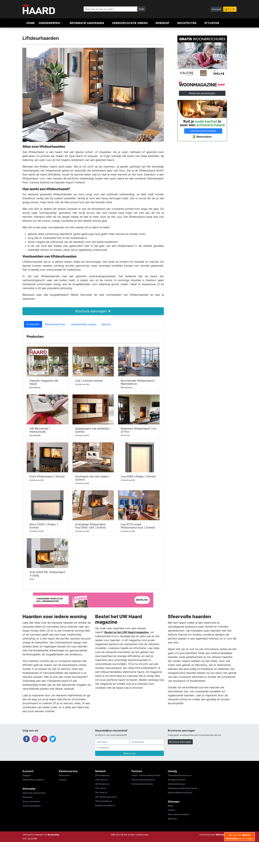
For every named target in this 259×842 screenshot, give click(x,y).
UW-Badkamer (102, 775)
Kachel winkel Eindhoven (143, 779)
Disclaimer (27, 797)
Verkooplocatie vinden (130, 23)
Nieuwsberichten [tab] (55, 324)
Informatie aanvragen (87, 23)
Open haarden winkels (178, 814)
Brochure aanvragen (180, 741)
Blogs (170, 806)
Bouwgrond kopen (176, 779)
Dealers (171, 810)
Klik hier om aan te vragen (239, 837)
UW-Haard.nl (101, 779)
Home (30, 23)
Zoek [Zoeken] (141, 9)
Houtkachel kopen (176, 784)
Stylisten (211, 23)
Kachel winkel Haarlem (142, 784)
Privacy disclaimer (31, 801)
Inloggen (26, 775)
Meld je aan (129, 753)
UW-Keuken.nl (102, 784)
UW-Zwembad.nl (103, 801)
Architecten (186, 23)
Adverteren (64, 775)
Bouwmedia (53, 834)
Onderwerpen (49, 23)
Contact (63, 779)
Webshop (162, 23)
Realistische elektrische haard (182, 788)
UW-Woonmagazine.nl (106, 797)
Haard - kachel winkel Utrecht (145, 775)
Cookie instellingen (31, 806)
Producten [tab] (33, 324)
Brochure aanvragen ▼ (93, 311)
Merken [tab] (106, 324)
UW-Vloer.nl (101, 792)
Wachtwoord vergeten (33, 779)
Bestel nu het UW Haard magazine (126, 632)
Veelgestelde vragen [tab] (83, 324)
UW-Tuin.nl (100, 788)
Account (216, 9)
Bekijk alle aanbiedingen (202, 93)
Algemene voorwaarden (33, 793)
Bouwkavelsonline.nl (105, 805)
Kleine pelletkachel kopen (180, 792)
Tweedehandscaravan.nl (179, 775)
